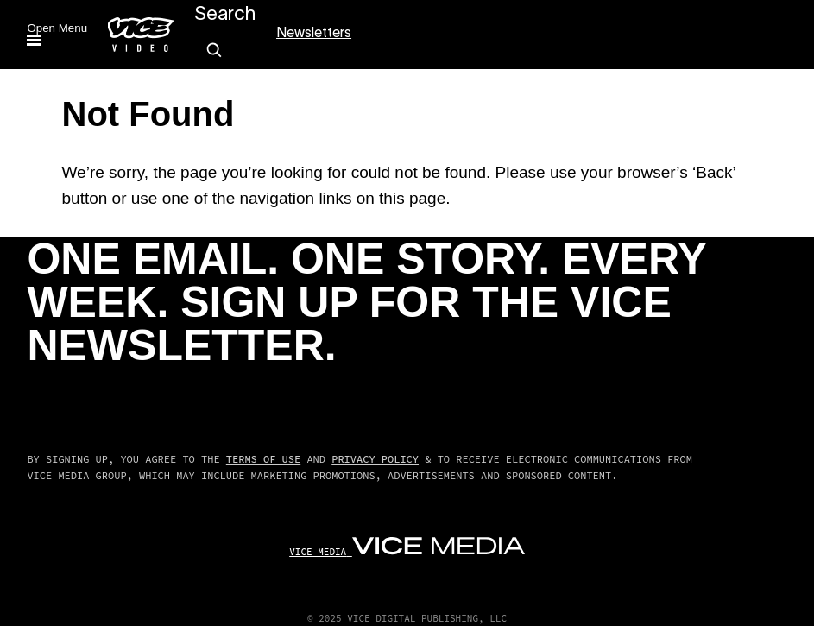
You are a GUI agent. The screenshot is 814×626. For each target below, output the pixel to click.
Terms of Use (263, 458)
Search (225, 14)
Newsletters (313, 34)
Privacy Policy (375, 458)
